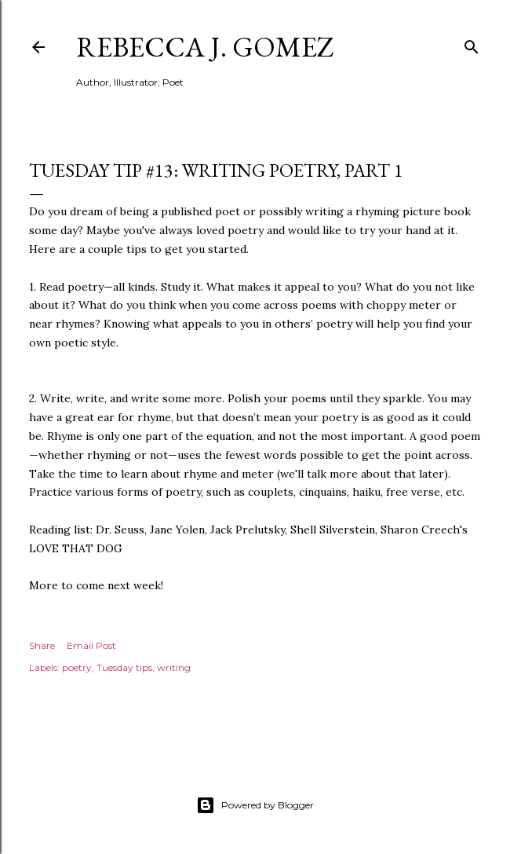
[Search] (471, 43)
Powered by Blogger (255, 805)
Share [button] (42, 645)
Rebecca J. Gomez (205, 46)
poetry (77, 667)
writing (174, 667)
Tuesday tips (124, 667)
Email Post (91, 645)
